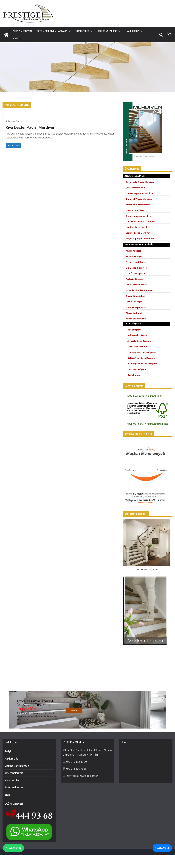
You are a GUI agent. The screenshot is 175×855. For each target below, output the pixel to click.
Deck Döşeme (134, 329)
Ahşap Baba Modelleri (137, 318)
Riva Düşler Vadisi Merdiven (30, 127)
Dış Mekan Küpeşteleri (137, 268)
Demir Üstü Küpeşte (136, 262)
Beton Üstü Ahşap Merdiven (140, 182)
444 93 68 (162, 848)
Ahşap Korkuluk (134, 313)
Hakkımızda (132, 30)
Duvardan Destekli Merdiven (140, 221)
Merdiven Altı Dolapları (138, 204)
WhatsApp (14, 848)
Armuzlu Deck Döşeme (139, 341)
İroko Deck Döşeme (137, 335)
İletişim (17, 38)
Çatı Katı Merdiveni (136, 187)
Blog (7, 794)
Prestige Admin (15, 121)
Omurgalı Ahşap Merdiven (139, 199)
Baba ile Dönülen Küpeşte (139, 290)
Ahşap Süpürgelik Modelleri (140, 238)
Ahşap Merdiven (22, 30)
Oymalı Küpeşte (134, 301)
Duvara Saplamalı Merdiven (140, 193)
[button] (69, 31)
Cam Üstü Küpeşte (135, 273)
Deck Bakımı (133, 375)
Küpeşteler (82, 30)
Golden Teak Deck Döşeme (141, 358)
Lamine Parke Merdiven (138, 233)
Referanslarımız (107, 30)
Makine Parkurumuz (16, 766)
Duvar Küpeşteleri (135, 296)
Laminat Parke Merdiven (138, 227)
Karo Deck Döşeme (137, 346)
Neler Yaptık (11, 780)
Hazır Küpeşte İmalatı (137, 307)
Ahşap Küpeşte (133, 251)
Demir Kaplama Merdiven (139, 216)
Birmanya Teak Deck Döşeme (142, 363)
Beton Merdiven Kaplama (52, 30)
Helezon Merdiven (135, 210)
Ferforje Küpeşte (134, 279)
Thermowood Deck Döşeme (141, 352)
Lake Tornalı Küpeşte (137, 284)
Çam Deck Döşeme (137, 369)
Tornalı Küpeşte (134, 256)
